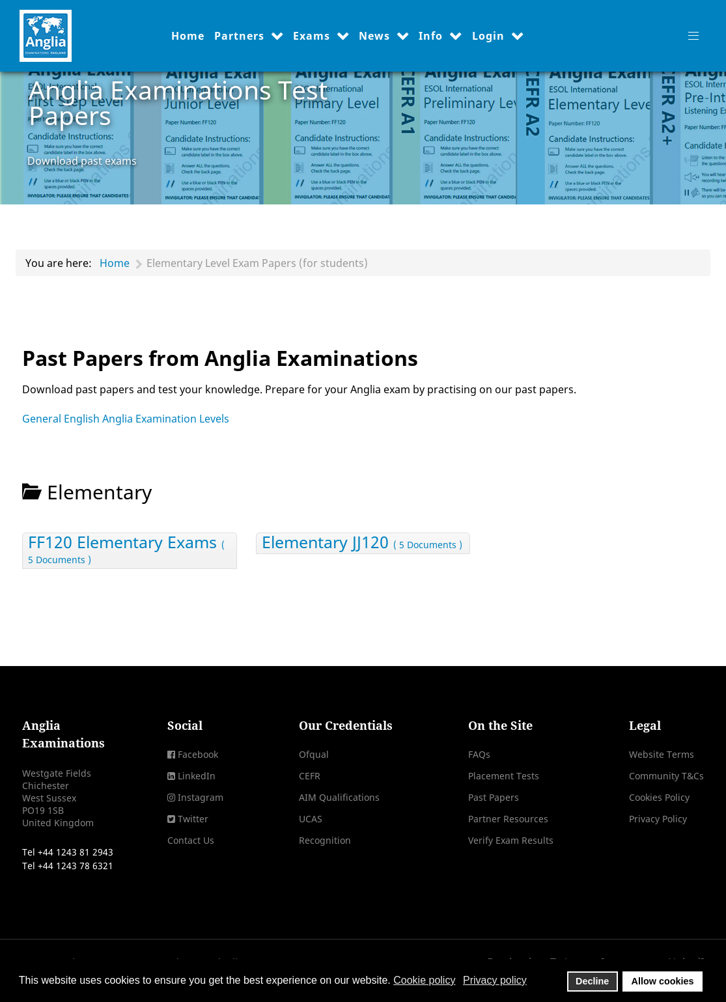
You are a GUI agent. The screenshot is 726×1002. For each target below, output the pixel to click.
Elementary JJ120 (362, 543)
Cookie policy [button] (424, 980)
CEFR (309, 776)
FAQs (479, 754)
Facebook (198, 754)
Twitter (193, 819)
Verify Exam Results (510, 840)
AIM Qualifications (339, 797)
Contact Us (190, 840)
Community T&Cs (666, 776)
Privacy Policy (658, 819)
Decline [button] (592, 981)
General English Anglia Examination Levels (125, 418)
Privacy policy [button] (495, 980)
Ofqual (314, 754)
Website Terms (661, 754)
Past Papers (493, 797)
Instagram (200, 797)
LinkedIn (197, 776)
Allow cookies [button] (663, 981)
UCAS (310, 819)
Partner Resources (508, 819)
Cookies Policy (659, 797)
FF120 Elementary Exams (126, 551)
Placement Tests (503, 776)
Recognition (325, 840)
